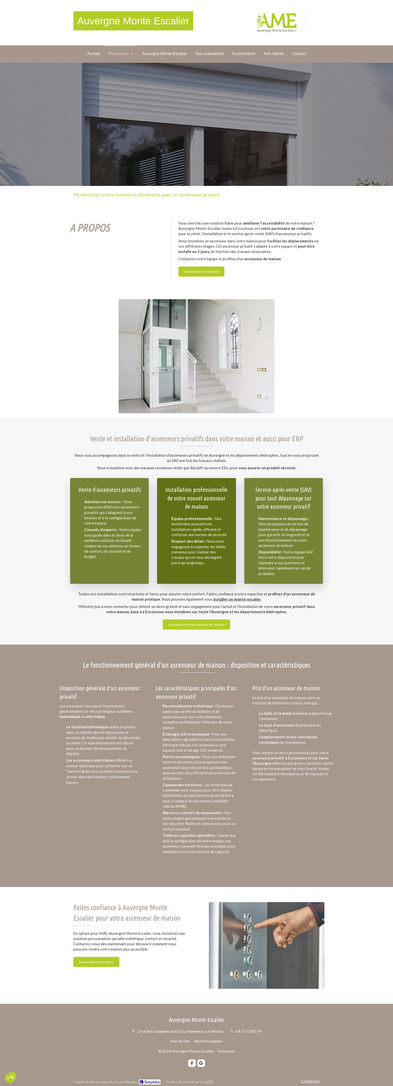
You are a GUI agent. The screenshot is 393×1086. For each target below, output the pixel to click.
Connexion (311, 1081)
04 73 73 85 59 (248, 1031)
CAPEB (208, 1082)
